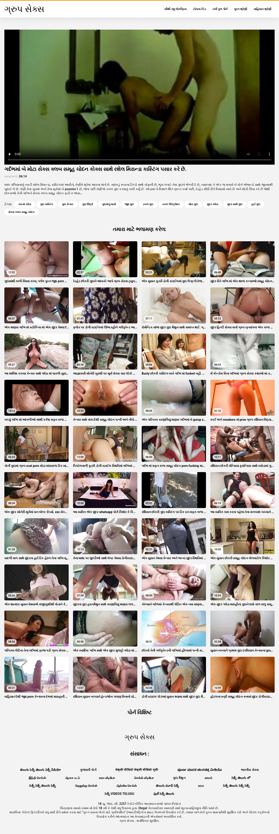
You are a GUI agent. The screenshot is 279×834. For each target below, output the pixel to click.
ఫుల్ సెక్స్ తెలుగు (163, 793)
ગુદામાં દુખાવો (109, 204)
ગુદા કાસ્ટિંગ (46, 204)
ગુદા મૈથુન (179, 778)
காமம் (208, 778)
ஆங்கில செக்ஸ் (126, 785)
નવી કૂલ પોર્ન (220, 9)
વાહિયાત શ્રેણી (262, 9)
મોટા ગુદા (193, 204)
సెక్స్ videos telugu (119, 793)
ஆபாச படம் (72, 778)
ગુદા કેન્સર (67, 204)
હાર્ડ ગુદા (255, 204)
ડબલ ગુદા (148, 204)
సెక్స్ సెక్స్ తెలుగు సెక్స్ (42, 785)
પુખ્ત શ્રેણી (240, 9)
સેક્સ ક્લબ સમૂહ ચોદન (21, 212)
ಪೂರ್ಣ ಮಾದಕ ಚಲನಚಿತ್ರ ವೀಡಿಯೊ (199, 770)
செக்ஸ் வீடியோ (144, 778)
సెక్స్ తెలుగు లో (240, 778)
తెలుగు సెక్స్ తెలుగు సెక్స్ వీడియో (40, 770)
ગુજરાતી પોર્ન (88, 770)
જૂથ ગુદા (129, 204)
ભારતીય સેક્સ (250, 770)
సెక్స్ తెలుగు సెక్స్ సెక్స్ (236, 785)
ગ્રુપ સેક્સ (127, 820)
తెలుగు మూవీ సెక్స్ (167, 785)
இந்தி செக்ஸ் (37, 778)
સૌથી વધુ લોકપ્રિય (175, 9)
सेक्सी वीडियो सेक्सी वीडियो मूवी (137, 770)
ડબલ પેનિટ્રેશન (171, 204)
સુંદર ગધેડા (212, 204)
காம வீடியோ (107, 778)
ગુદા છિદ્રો (87, 204)
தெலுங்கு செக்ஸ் (86, 785)
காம (201, 785)
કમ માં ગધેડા (24, 204)
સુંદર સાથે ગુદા (234, 204)
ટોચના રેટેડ (199, 9)
